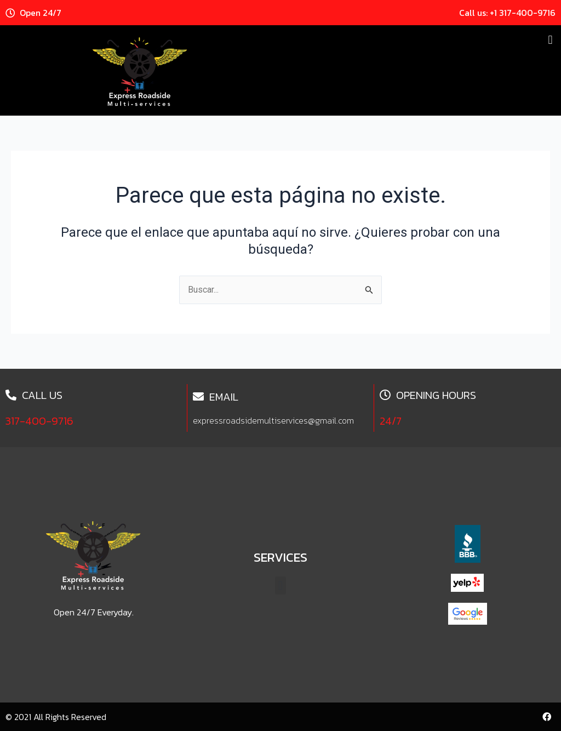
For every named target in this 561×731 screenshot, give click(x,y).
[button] (550, 40)
